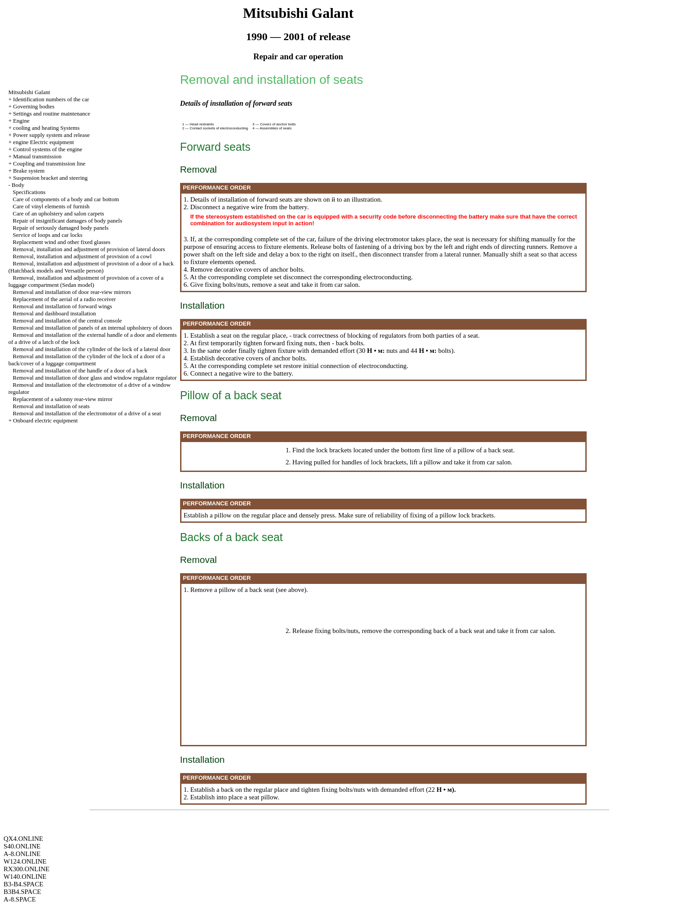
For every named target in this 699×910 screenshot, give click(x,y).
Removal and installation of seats (51, 406)
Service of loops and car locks (47, 235)
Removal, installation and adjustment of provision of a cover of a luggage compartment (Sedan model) (86, 281)
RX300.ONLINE (26, 869)
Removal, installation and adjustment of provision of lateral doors (89, 249)
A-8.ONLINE (22, 853)
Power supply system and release (51, 135)
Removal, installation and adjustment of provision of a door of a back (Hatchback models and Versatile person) (91, 267)
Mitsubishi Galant (29, 92)
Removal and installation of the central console (67, 320)
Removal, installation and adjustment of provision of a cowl (82, 256)
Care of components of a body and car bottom (66, 199)
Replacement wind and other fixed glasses (62, 242)
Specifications (29, 192)
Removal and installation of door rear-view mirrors (72, 292)
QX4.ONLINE (23, 838)
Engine (21, 120)
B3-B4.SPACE (23, 884)
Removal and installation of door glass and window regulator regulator (95, 377)
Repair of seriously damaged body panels (61, 227)
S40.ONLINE (22, 846)
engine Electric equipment (43, 142)
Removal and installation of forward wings (62, 306)
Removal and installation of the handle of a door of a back (80, 370)
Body (18, 185)
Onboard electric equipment (45, 420)
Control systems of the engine (47, 149)
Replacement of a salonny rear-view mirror (63, 399)
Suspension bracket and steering (50, 177)
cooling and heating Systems (46, 127)
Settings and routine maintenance (51, 113)
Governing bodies (33, 106)
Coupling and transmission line (49, 163)
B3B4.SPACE (22, 891)
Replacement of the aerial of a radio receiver (64, 299)
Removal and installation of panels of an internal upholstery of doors (92, 327)
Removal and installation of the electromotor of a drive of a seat (87, 413)
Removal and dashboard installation (54, 313)
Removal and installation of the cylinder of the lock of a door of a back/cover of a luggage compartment (86, 360)
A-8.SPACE (20, 899)
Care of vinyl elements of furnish (51, 206)
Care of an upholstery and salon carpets (58, 213)
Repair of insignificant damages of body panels (68, 220)
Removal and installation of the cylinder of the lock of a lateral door (92, 349)
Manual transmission (37, 156)
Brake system (28, 170)
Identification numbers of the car (51, 99)
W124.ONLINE (25, 861)
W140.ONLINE (25, 876)
